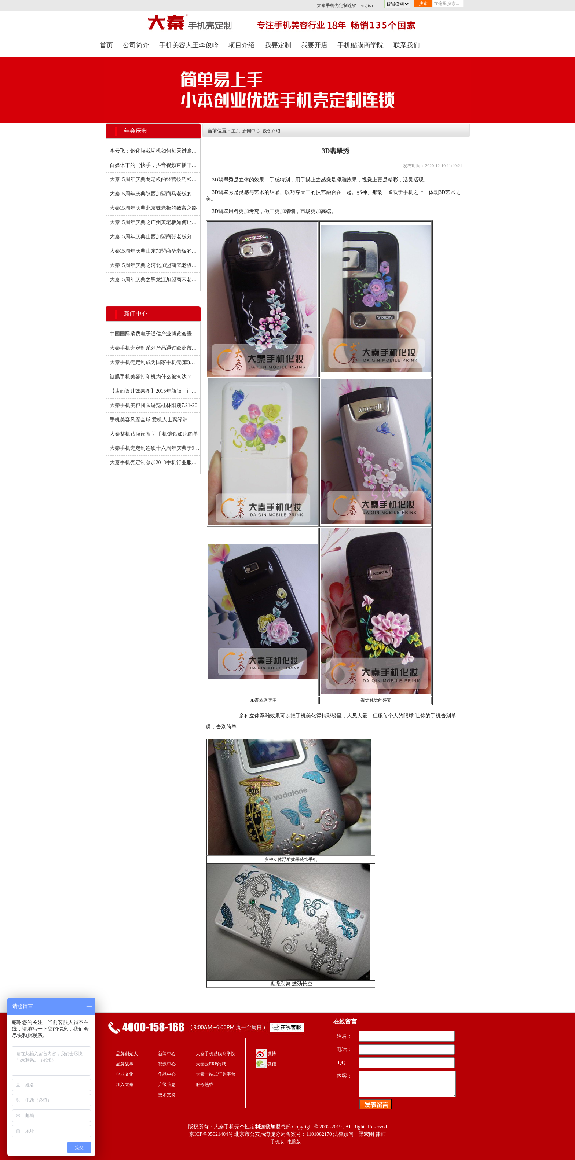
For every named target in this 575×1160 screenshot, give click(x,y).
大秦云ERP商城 (211, 1064)
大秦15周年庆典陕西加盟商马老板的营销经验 (155, 194)
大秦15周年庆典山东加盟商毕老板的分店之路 (155, 251)
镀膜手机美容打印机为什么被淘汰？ (151, 376)
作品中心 (167, 1074)
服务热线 (204, 1084)
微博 (271, 1053)
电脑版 (294, 1141)
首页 (106, 45)
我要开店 (314, 45)
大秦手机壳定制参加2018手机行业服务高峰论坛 (155, 462)
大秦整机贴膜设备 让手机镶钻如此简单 (154, 434)
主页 (235, 130)
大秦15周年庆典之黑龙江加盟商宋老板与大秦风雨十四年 (155, 279)
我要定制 (278, 45)
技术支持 (167, 1094)
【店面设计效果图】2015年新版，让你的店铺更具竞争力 (155, 391)
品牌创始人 (127, 1053)
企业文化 (124, 1074)
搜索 (423, 3)
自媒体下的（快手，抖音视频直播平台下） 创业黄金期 (155, 165)
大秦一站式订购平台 (215, 1074)
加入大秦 (124, 1084)
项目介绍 (241, 45)
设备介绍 (271, 130)
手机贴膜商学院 (360, 45)
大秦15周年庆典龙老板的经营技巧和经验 (155, 179)
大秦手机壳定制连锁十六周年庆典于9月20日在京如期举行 (155, 448)
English (366, 5)
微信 (271, 1064)
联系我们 (406, 45)
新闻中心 (251, 130)
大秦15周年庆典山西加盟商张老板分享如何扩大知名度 (155, 236)
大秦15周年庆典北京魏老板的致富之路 (153, 208)
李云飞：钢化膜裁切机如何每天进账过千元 (155, 151)
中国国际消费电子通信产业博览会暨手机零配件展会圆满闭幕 (155, 334)
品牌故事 (124, 1064)
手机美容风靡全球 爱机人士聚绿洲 (149, 419)
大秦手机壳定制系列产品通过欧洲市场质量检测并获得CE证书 (155, 348)
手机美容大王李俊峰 (189, 45)
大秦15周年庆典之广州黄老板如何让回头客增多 (155, 222)
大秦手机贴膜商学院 (215, 1053)
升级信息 (167, 1084)
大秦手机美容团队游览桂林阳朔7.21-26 (153, 405)
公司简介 (136, 45)
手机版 (277, 1141)
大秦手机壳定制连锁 (336, 5)
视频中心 (167, 1064)
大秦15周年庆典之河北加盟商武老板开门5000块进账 (155, 265)
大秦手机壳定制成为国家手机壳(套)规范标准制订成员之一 (155, 362)
